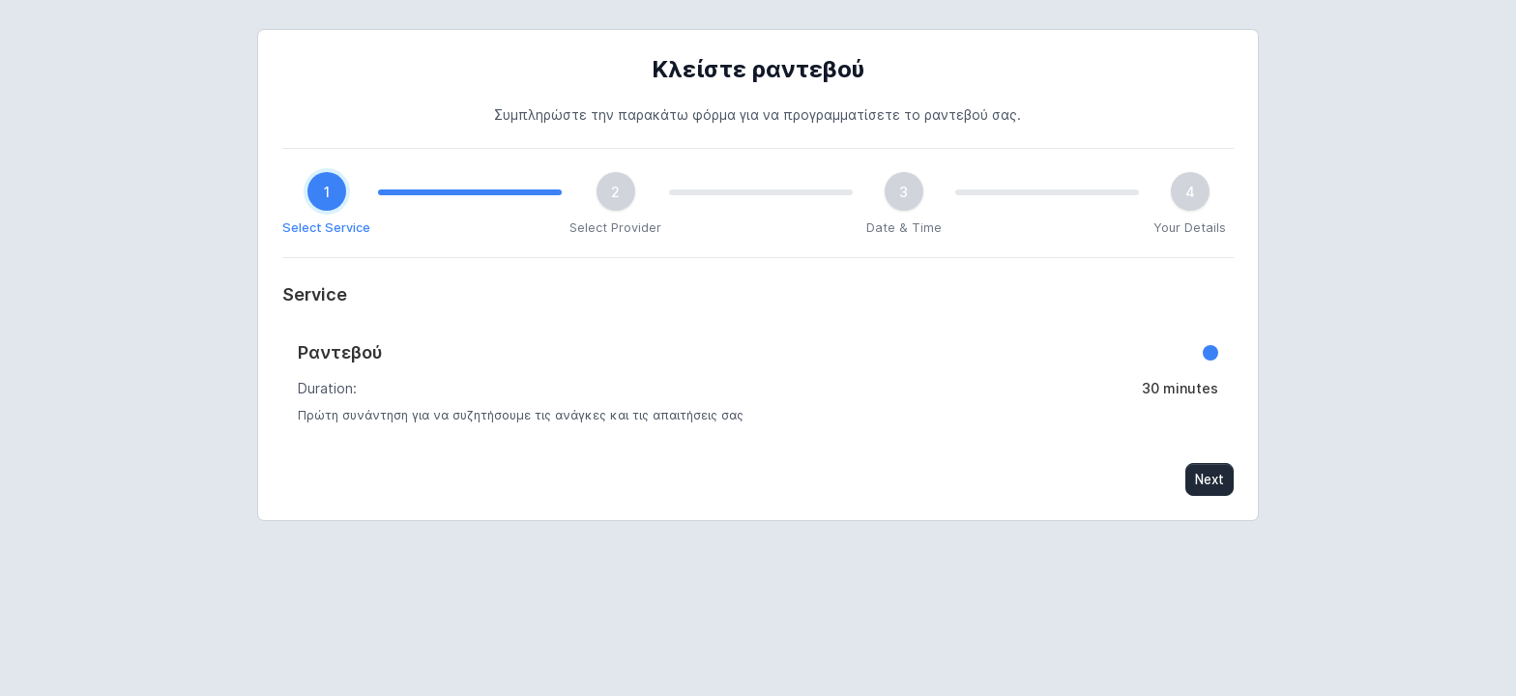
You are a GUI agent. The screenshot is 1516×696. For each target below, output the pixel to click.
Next (1209, 479)
